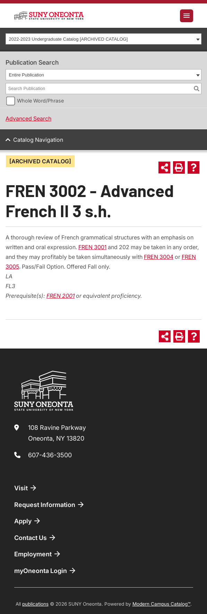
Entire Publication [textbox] (26, 74)
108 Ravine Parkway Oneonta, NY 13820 (57, 433)
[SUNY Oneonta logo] (49, 15)
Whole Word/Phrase (40, 101)
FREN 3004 (158, 256)
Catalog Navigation (38, 139)
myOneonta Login (45, 570)
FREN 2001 (60, 295)
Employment (37, 554)
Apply (27, 521)
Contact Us (35, 537)
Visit (25, 488)
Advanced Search (28, 118)
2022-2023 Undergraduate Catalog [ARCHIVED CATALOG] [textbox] (68, 39)
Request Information (49, 504)
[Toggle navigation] (186, 15)
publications (35, 604)
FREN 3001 (92, 247)
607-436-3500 (50, 455)
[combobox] (103, 38)
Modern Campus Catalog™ (161, 604)
